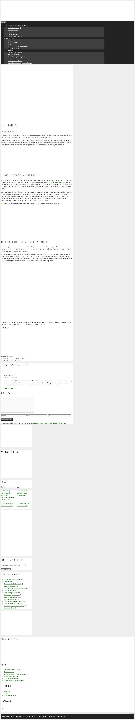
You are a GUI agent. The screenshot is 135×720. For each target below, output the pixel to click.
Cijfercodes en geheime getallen (16, 57)
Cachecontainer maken (12, 579)
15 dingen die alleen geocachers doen (13, 358)
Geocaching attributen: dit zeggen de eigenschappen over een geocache (7, 495)
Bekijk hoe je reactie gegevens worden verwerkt (50, 423)
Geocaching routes (13, 42)
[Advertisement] (37, 159)
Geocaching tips (12, 40)
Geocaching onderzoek (12, 595)
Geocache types (9, 586)
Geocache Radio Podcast (12, 584)
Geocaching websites (11, 678)
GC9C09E (63, 254)
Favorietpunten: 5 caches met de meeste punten (24, 493)
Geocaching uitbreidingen (13, 601)
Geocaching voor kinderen (13, 604)
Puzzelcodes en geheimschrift (14, 681)
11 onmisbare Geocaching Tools (11, 360)
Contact (6, 693)
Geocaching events (10, 593)
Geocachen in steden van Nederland (18, 46)
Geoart (9, 44)
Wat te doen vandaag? (11, 676)
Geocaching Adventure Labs (15, 36)
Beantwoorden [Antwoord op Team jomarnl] (9, 388)
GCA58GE (37, 204)
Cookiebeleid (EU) (10, 695)
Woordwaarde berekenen (15, 61)
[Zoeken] (18, 487)
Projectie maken (12, 59)
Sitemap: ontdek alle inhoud (13, 670)
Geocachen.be (9, 672)
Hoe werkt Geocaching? (14, 28)
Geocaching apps (10, 590)
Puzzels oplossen (9, 50)
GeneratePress (61, 717)
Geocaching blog (9, 38)
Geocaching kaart (12, 32)
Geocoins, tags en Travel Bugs (14, 606)
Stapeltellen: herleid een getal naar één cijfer (20, 63)
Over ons (7, 691)
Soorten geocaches (13, 30)
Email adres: (5, 565)
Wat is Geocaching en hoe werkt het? (16, 26)
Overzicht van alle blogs (14, 48)
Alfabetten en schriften (14, 55)
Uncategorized (9, 608)
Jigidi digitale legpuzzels (54, 182)
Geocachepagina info (13, 34)
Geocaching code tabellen (15, 52)
